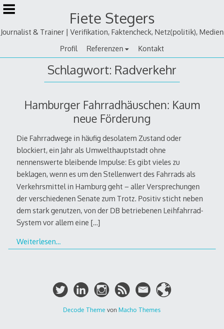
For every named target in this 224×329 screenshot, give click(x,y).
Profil (68, 48)
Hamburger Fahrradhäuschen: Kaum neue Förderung (112, 111)
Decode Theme (84, 309)
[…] (95, 222)
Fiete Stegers (112, 18)
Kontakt (151, 48)
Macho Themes (140, 309)
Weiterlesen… (39, 241)
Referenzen (104, 48)
